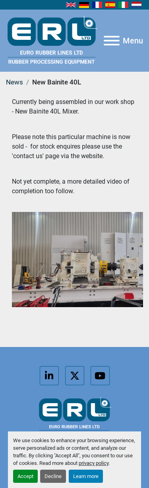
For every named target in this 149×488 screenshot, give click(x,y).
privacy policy (93, 463)
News (14, 82)
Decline (53, 476)
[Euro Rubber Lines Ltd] (74, 416)
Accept (25, 476)
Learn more (86, 476)
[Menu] (112, 40)
